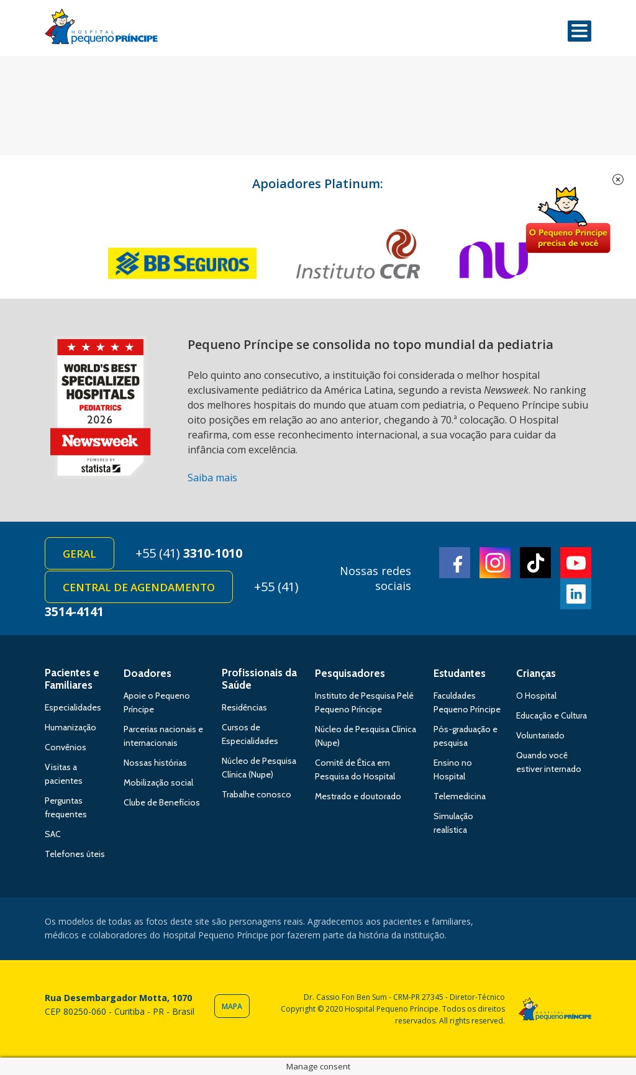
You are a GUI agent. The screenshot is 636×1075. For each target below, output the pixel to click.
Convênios (65, 747)
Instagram (495, 562)
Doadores (147, 673)
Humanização (70, 727)
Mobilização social (158, 782)
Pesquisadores (350, 673)
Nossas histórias (155, 762)
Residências (244, 707)
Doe (567, 220)
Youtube (575, 562)
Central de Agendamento (139, 587)
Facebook (454, 562)
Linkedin (575, 593)
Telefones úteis (75, 854)
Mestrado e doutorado (358, 796)
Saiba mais (212, 477)
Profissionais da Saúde (259, 678)
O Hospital (536, 695)
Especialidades (73, 707)
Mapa (232, 1006)
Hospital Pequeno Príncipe (101, 29)
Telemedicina (460, 796)
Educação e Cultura (551, 715)
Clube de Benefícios (162, 802)
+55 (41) (188, 553)
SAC (53, 834)
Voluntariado (540, 735)
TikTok (535, 562)
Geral (79, 554)
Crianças (536, 673)
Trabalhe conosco (256, 794)
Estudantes (460, 673)
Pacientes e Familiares (72, 678)
